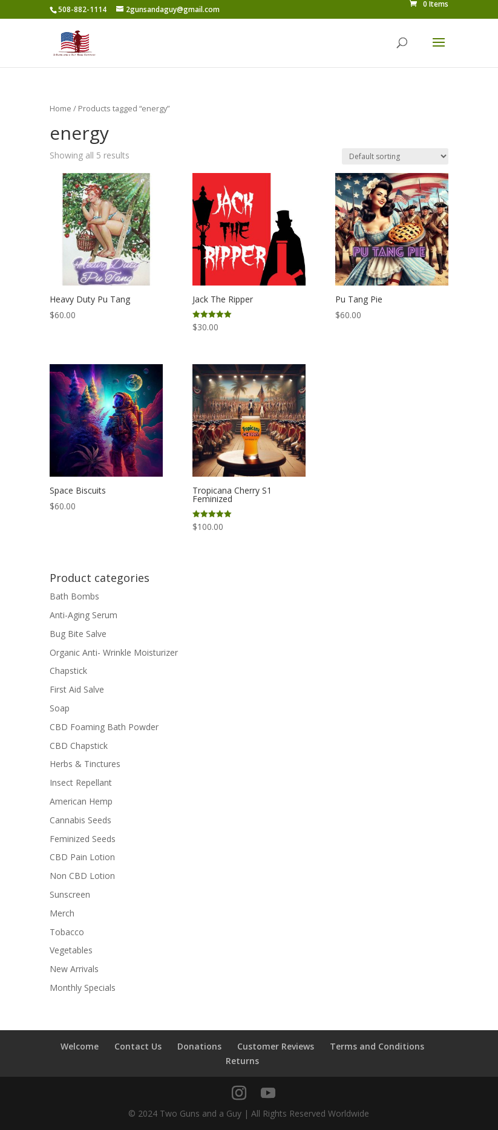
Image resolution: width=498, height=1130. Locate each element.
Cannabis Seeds (80, 820)
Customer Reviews (275, 1046)
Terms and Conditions (377, 1046)
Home (60, 108)
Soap (60, 708)
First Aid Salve (77, 689)
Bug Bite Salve (78, 633)
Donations (199, 1046)
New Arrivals (74, 969)
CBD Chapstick (79, 745)
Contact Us (138, 1046)
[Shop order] (395, 156)
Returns (242, 1060)
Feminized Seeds (83, 838)
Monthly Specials (83, 987)
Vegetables (71, 950)
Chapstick (68, 670)
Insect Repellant (81, 782)
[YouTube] (268, 1093)
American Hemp (81, 801)
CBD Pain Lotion (82, 857)
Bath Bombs (74, 596)
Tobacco (67, 932)
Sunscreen (70, 894)
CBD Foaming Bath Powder (104, 727)
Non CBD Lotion (82, 875)
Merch (62, 913)
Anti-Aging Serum (83, 615)
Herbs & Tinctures (85, 763)
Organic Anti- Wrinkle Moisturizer (114, 652)
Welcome (80, 1046)
